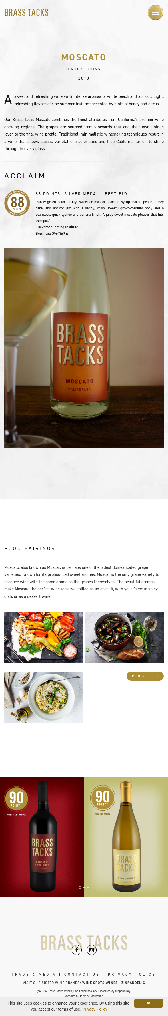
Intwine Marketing (91, 996)
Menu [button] (153, 9)
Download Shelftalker (52, 233)
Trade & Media (34, 974)
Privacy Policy (132, 974)
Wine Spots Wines (100, 983)
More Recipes (145, 676)
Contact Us (82, 974)
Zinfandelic (133, 983)
